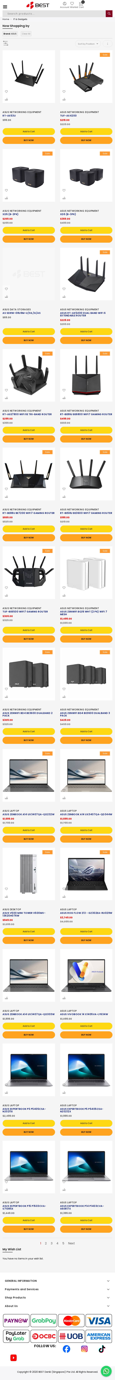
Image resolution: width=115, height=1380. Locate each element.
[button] (6, 92)
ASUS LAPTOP (11, 811)
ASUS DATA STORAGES (17, 309)
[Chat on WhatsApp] (106, 1371)
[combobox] (54, 13)
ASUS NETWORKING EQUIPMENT (22, 112)
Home (6, 19)
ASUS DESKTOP (12, 909)
